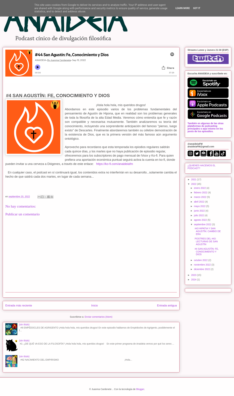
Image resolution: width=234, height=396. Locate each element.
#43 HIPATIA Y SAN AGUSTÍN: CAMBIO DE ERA (207, 231)
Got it (196, 8)
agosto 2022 (200, 220)
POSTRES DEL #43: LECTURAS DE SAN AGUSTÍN (205, 241)
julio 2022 (199, 215)
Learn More (182, 8)
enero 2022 (200, 188)
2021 (194, 179)
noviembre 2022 (202, 264)
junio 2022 (199, 210)
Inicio (94, 305)
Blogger (140, 389)
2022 (194, 184)
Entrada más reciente (18, 305)
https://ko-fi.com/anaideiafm (114, 164)
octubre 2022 (201, 260)
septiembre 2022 (203, 224)
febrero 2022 (201, 192)
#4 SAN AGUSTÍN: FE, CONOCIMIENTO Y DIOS (206, 251)
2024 (194, 279)
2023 (194, 275)
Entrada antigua (167, 305)
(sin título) (24, 324)
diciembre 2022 (202, 269)
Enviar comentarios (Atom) (98, 316)
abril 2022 (199, 201)
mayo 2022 (200, 206)
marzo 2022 (200, 197)
